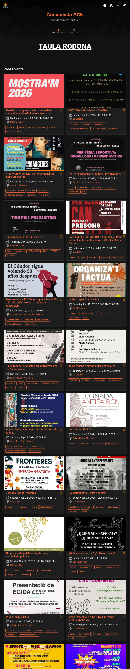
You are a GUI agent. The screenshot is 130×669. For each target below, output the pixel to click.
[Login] (124, 5)
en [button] (118, 5)
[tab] (58, 31)
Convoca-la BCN (65, 14)
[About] (105, 5)
